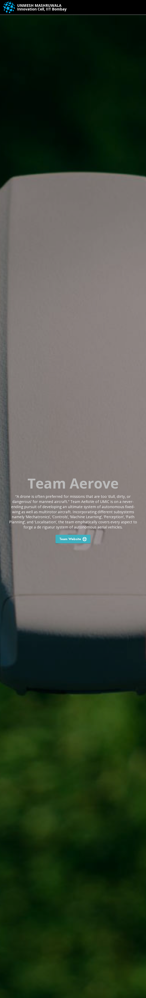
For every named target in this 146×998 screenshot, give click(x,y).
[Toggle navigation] (140, 7)
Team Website (73, 538)
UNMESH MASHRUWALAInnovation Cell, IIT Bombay (42, 7)
